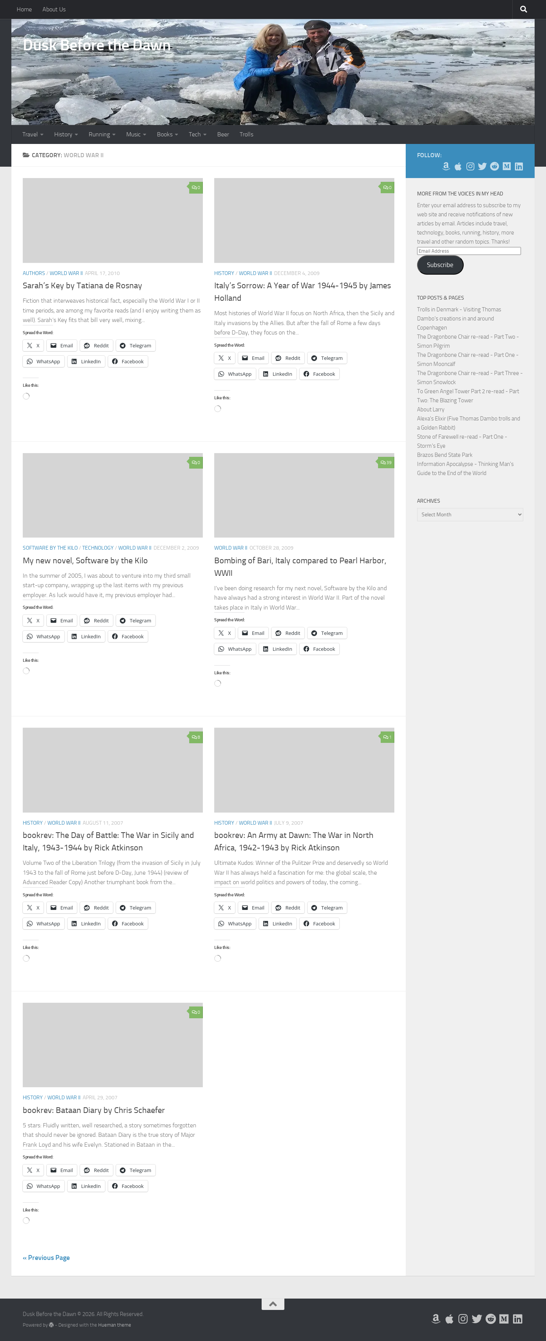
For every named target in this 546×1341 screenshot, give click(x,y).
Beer (223, 134)
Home (24, 9)
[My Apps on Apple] (458, 166)
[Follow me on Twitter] (482, 166)
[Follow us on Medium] (506, 166)
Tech (195, 134)
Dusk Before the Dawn (97, 45)
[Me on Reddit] (494, 166)
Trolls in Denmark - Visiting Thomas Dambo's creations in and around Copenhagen (459, 318)
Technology (98, 548)
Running (99, 134)
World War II (66, 273)
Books (165, 134)
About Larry (430, 409)
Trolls (246, 134)
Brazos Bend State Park (444, 455)
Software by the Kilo (50, 548)
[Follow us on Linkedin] (518, 166)
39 (386, 462)
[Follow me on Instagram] (470, 166)
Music (133, 134)
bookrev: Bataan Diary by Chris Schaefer (94, 1110)
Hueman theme (114, 1325)
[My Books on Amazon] (445, 166)
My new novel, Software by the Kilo (85, 561)
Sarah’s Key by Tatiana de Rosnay (82, 286)
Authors (34, 273)
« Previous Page (46, 1257)
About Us (54, 9)
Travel (30, 134)
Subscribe (440, 265)
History (63, 134)
